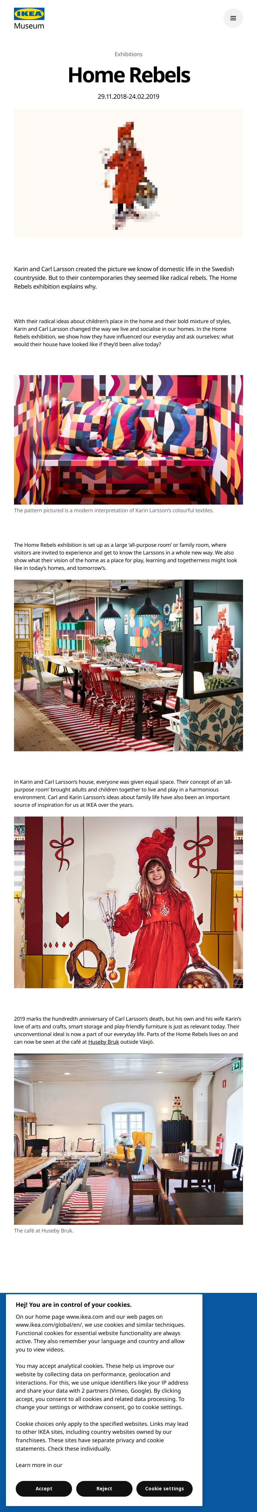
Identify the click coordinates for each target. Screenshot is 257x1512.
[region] (104, 1400)
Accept (44, 1488)
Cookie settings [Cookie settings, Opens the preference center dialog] (164, 1488)
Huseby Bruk (103, 1041)
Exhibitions (128, 54)
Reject (104, 1488)
